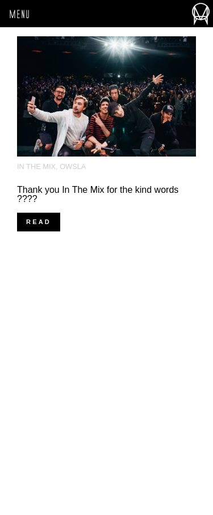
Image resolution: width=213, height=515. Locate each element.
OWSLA (73, 166)
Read (38, 221)
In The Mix (36, 166)
